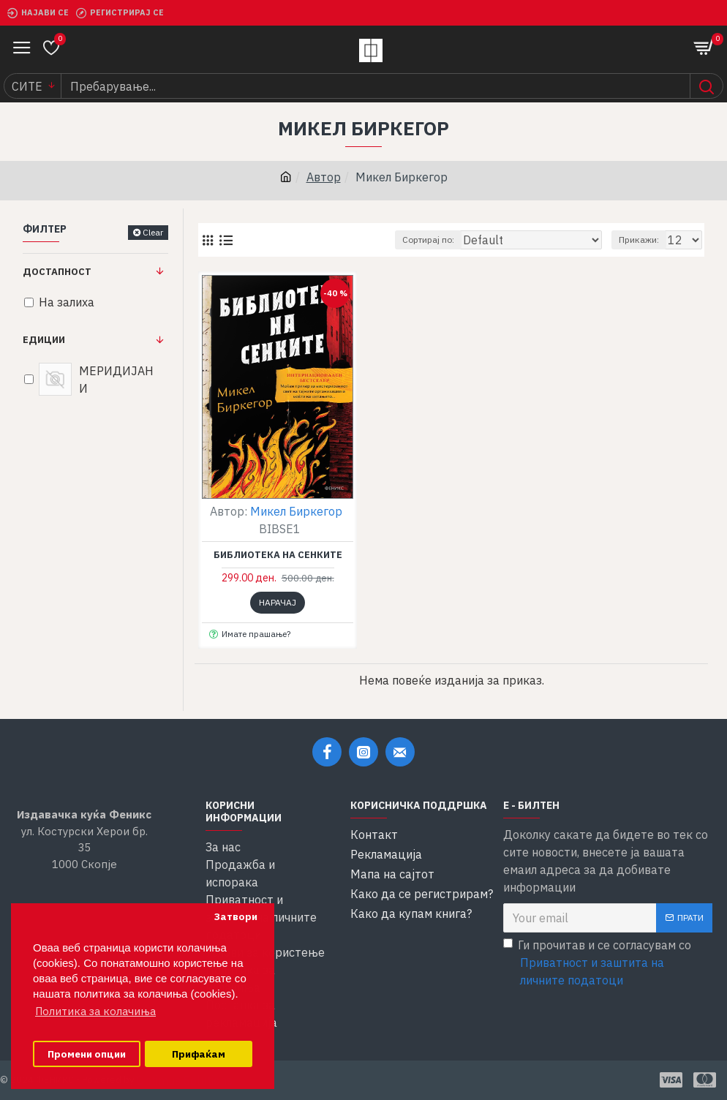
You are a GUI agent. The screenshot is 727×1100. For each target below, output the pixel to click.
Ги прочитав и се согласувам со (607, 963)
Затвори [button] (235, 916)
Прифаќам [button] (198, 1054)
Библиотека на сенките (278, 555)
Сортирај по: (428, 239)
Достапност (57, 271)
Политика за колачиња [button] (95, 1011)
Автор (323, 177)
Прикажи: (639, 239)
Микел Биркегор (296, 511)
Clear (153, 232)
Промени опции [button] (87, 1054)
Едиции (44, 340)
